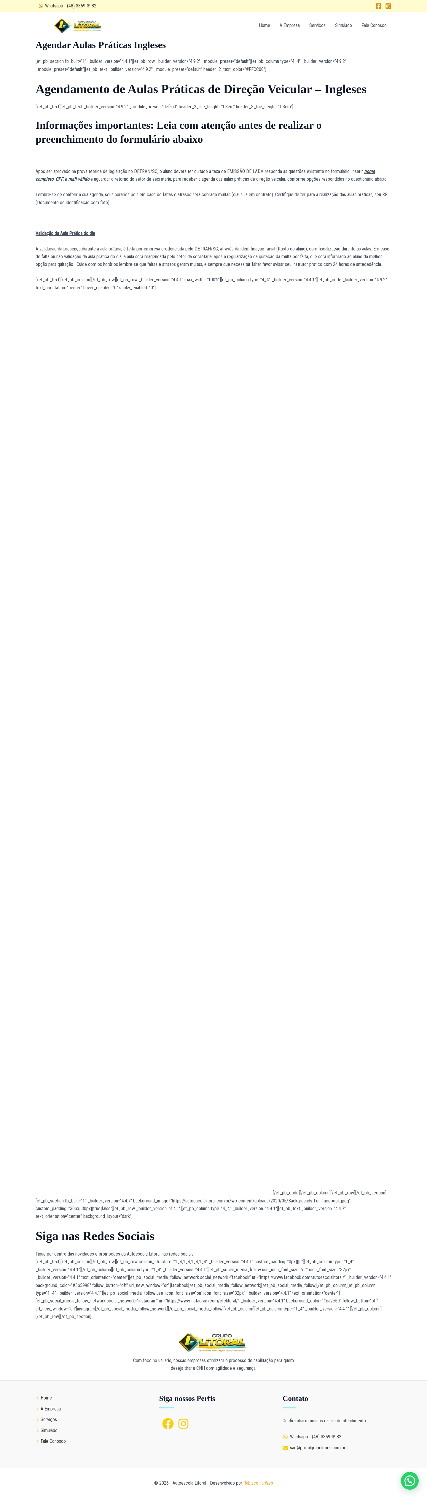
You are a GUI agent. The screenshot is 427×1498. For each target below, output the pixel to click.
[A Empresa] (48, 1409)
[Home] (44, 1398)
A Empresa (290, 25)
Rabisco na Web (258, 1483)
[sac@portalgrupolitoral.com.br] (314, 1448)
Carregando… (154, 743)
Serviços (317, 25)
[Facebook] (378, 6)
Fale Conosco (374, 25)
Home (264, 25)
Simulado (343, 25)
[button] (410, 1481)
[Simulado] (47, 1430)
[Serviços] (46, 1420)
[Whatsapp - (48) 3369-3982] (67, 6)
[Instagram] (388, 6)
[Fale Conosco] (51, 1441)
